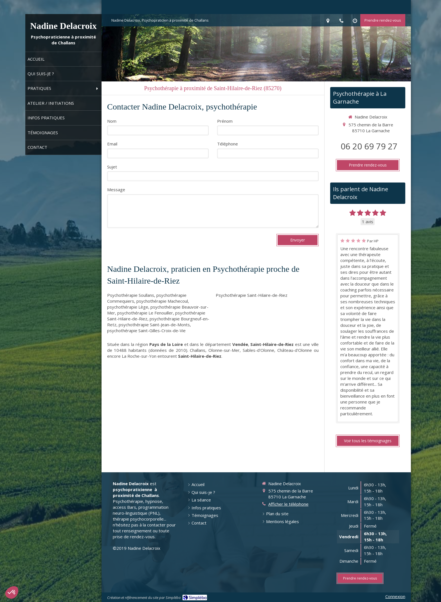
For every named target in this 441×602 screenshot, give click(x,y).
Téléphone (227, 144)
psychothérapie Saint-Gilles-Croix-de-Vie (146, 330)
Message (116, 189)
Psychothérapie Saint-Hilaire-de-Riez (251, 295)
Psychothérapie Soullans (130, 295)
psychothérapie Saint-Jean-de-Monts (154, 324)
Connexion (395, 596)
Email (112, 144)
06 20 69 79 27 (369, 146)
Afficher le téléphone (288, 504)
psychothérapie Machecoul (162, 301)
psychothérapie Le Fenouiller (145, 313)
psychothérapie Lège (127, 307)
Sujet (112, 167)
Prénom (225, 121)
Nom (111, 121)
